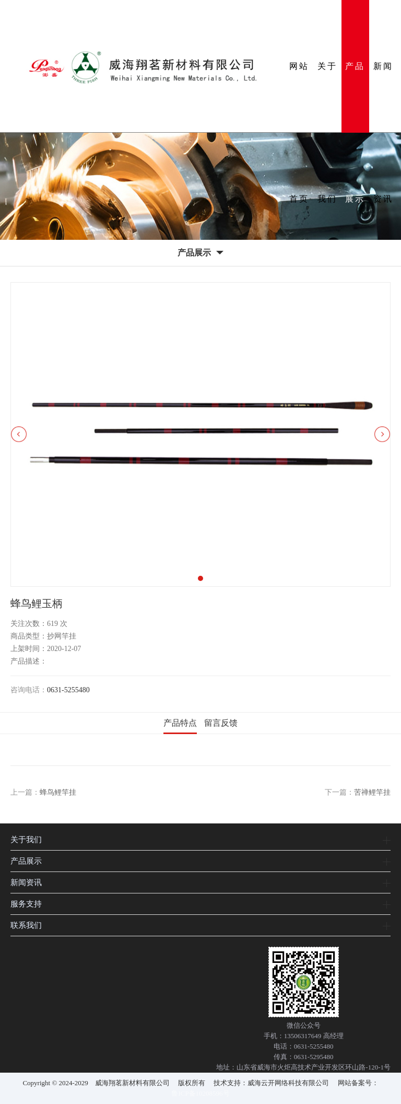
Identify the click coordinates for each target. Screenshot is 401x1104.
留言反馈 (221, 722)
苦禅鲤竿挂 (372, 792)
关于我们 (327, 97)
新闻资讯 (383, 97)
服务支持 (26, 903)
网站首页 (299, 97)
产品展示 (355, 97)
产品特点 (180, 722)
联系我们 (26, 925)
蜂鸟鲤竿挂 (58, 792)
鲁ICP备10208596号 (200, 1093)
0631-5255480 (68, 690)
